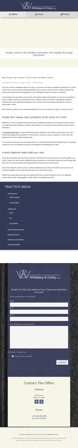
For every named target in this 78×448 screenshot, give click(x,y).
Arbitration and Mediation (16, 239)
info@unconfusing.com (12, 83)
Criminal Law (12, 209)
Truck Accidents (14, 202)
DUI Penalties (13, 223)
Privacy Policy (21, 352)
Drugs (11, 212)
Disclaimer (12, 352)
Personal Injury (12, 193)
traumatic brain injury (11, 132)
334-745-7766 (41, 416)
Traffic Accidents (37, 83)
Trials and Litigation (14, 244)
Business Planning (13, 234)
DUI (10, 218)
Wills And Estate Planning (16, 229)
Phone (66, 14)
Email (40, 14)
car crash (21, 177)
